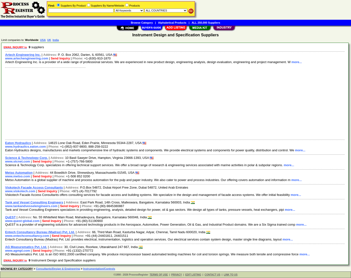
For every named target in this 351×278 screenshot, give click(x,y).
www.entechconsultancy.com (27, 236)
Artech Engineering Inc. (23, 55)
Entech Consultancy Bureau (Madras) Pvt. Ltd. (40, 232)
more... (297, 62)
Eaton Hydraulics (18, 143)
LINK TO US (230, 274)
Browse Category (142, 22)
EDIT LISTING (193, 274)
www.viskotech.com (20, 191)
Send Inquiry (60, 58)
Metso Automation (19, 172)
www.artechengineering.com (26, 58)
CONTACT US (212, 274)
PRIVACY (176, 274)
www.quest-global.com (22, 221)
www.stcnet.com (17, 161)
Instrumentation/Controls (99, 268)
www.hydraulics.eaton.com (25, 146)
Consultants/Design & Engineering (58, 268)
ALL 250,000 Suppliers (206, 22)
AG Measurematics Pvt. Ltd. (26, 247)
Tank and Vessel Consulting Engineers (34, 202)
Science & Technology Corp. (26, 158)
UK (49, 39)
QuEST (10, 217)
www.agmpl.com (17, 250)
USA (43, 39)
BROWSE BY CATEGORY (17, 268)
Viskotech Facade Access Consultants (34, 187)
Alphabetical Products (172, 22)
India (56, 39)
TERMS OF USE (159, 274)
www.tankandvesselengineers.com (31, 206)
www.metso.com (17, 176)
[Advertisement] (149, 103)
